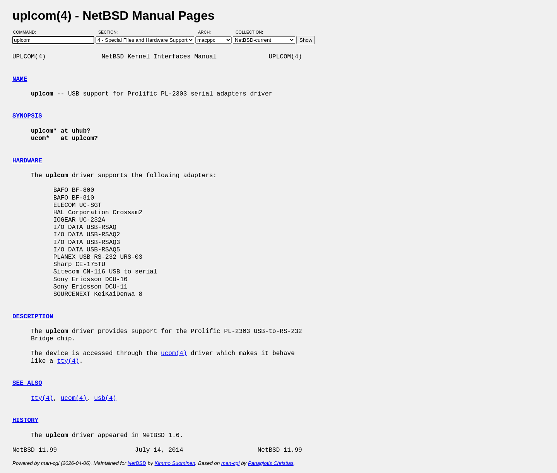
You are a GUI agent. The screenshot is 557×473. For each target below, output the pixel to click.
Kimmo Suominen (174, 463)
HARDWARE (27, 161)
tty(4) (68, 361)
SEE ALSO (27, 383)
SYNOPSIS (27, 116)
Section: (109, 32)
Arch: (208, 32)
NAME (19, 79)
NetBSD (137, 463)
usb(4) (105, 398)
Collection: (249, 32)
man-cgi (230, 463)
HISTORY (25, 420)
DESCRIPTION (32, 316)
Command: (27, 32)
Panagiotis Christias (271, 463)
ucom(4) (174, 353)
